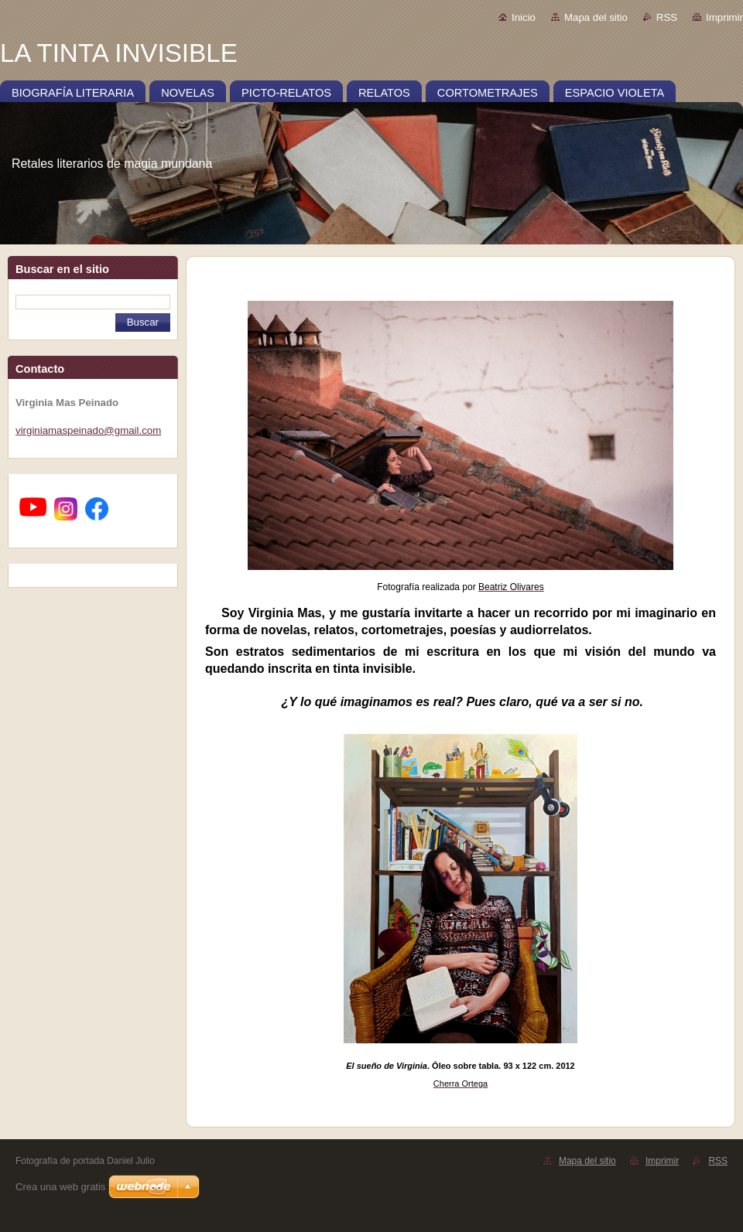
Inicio (524, 17)
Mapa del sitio (596, 17)
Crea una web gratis (60, 1187)
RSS (666, 17)
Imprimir (724, 17)
